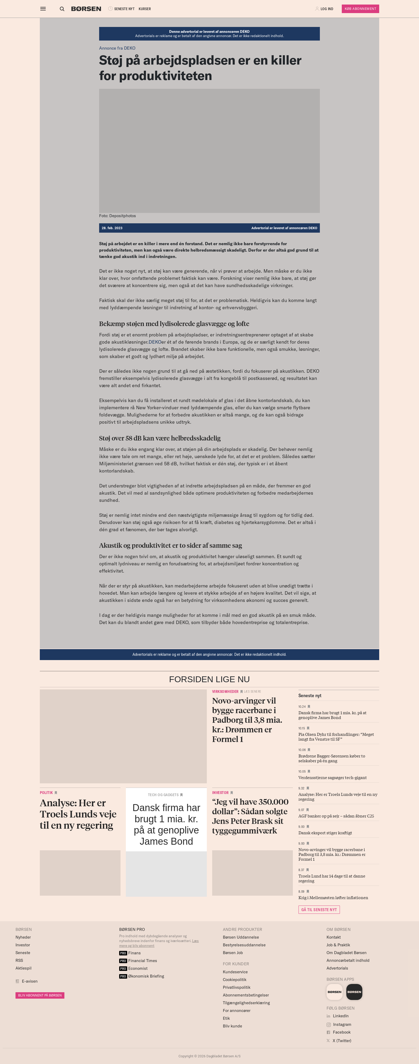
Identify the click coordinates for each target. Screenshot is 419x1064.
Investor (220, 792)
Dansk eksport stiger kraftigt (325, 832)
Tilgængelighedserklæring (246, 1002)
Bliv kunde (232, 1026)
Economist (133, 968)
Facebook (339, 1032)
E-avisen (30, 981)
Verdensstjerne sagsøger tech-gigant (332, 777)
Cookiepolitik (234, 979)
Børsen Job (233, 952)
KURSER (140, 9)
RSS (19, 960)
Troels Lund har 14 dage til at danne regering (331, 878)
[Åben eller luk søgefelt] (57, 8)
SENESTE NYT (116, 9)
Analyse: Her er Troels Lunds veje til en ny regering (337, 796)
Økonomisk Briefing (141, 976)
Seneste (22, 952)
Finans (130, 952)
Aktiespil (23, 968)
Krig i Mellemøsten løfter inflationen (333, 897)
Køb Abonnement (360, 9)
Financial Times (138, 960)
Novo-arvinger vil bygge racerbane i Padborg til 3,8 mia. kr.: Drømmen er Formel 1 (332, 854)
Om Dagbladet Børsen (347, 952)
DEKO (155, 342)
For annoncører (236, 1010)
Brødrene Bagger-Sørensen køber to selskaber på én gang (331, 758)
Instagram (339, 1024)
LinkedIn (338, 1015)
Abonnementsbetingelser (246, 995)
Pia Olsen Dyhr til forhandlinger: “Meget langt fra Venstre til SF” (336, 736)
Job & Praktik (338, 944)
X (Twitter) (339, 1040)
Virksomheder (225, 691)
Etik (226, 1018)
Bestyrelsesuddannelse (244, 944)
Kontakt (334, 937)
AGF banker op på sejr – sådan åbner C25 (336, 816)
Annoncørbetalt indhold (348, 960)
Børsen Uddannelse (241, 937)
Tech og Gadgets (163, 794)
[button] (324, 8)
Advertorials (337, 968)
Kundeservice (235, 971)
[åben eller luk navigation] (44, 8)
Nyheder (23, 937)
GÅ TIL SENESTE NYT (319, 909)
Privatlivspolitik (236, 987)
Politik (46, 792)
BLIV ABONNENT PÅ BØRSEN (40, 995)
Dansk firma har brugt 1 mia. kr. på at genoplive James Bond (332, 714)
